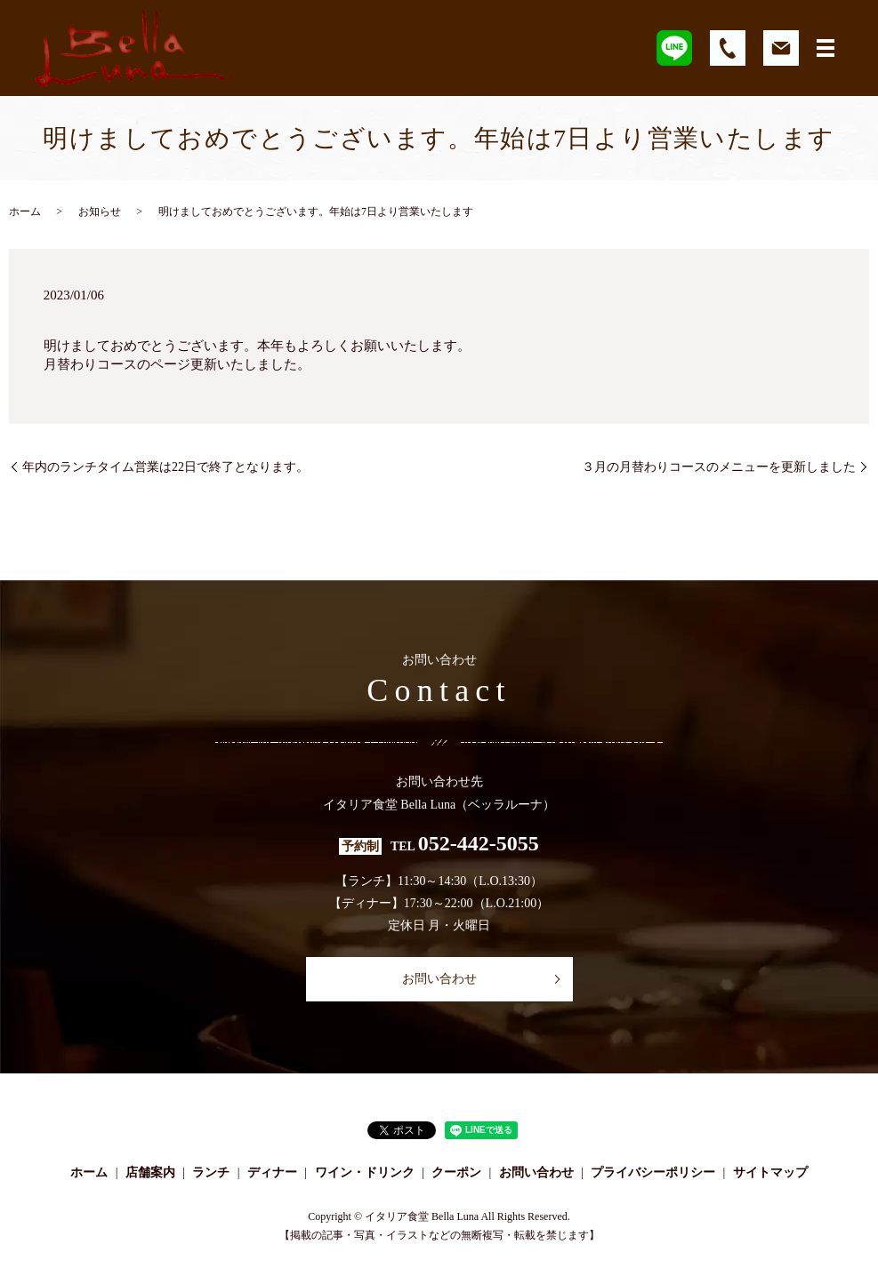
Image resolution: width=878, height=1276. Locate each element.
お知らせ (99, 211)
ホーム (25, 211)
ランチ (211, 1172)
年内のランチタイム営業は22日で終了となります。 (165, 467)
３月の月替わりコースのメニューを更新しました (719, 467)
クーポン (456, 1172)
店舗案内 (150, 1172)
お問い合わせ (439, 978)
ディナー (272, 1172)
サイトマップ (770, 1172)
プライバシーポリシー (653, 1172)
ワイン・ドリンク (365, 1172)
